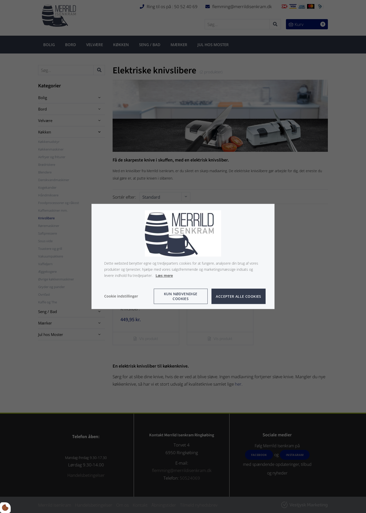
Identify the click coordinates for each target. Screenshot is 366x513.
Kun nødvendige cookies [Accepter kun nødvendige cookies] (180, 296)
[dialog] (183, 256)
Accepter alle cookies (238, 296)
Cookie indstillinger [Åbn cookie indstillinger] (121, 296)
